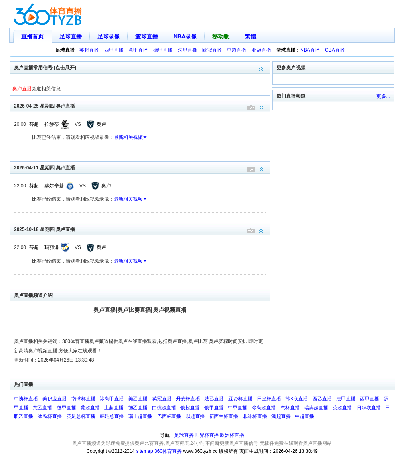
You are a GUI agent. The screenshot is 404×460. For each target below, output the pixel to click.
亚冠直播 (261, 50)
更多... (383, 96)
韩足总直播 (112, 416)
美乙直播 (137, 399)
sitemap (144, 451)
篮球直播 (146, 36)
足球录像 (108, 36)
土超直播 (113, 407)
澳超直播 (281, 416)
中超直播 (236, 50)
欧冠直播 (212, 50)
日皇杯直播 (269, 399)
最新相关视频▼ (130, 137)
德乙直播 (137, 407)
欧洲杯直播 (232, 435)
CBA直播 (335, 50)
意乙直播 (42, 407)
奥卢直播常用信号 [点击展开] (142, 67)
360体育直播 (168, 451)
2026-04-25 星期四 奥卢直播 (142, 105)
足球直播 (70, 36)
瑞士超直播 (140, 416)
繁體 (250, 36)
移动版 (220, 36)
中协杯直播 (26, 399)
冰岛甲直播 (112, 399)
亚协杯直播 (240, 399)
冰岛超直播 (264, 407)
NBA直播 (310, 50)
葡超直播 (90, 407)
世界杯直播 (207, 435)
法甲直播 (187, 50)
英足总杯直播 (81, 416)
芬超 (34, 124)
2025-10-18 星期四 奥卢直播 (142, 228)
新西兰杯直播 (223, 416)
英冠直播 (162, 399)
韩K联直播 (296, 399)
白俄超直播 (164, 407)
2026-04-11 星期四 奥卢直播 (142, 167)
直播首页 (32, 36)
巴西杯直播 (169, 416)
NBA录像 (185, 36)
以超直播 (195, 416)
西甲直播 (113, 50)
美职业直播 (54, 399)
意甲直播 (138, 50)
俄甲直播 (214, 407)
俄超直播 (190, 407)
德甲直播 (162, 50)
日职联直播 (369, 407)
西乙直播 (322, 399)
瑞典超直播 (316, 407)
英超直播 (89, 50)
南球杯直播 (83, 399)
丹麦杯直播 (188, 399)
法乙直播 (214, 399)
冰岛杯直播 (50, 416)
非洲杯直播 (255, 416)
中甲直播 (237, 407)
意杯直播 (290, 407)
